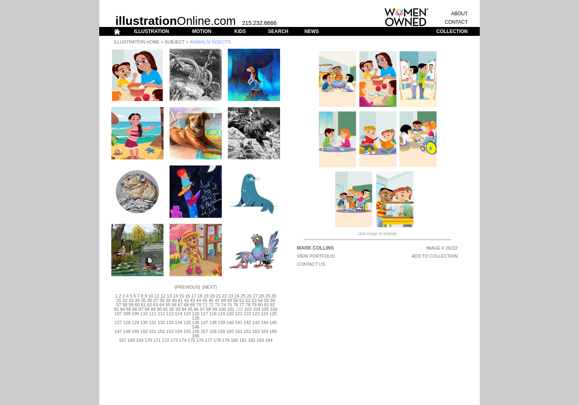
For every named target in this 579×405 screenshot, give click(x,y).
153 (170, 331)
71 (205, 304)
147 (118, 331)
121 (238, 313)
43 (192, 300)
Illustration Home (137, 41)
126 (195, 318)
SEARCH (278, 31)
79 (254, 304)
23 (230, 295)
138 (213, 322)
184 (268, 340)
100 (222, 309)
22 (224, 295)
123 (256, 313)
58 (125, 304)
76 (235, 304)
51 (241, 300)
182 (251, 340)
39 (168, 300)
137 (204, 322)
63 (155, 304)
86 (134, 309)
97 (202, 309)
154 (178, 331)
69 (192, 304)
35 (143, 300)
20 (212, 295)
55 (266, 300)
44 (198, 300)
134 (178, 322)
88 (147, 309)
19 (206, 295)
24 (236, 295)
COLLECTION (452, 31)
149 (135, 331)
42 (186, 300)
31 (118, 300)
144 (264, 322)
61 (143, 304)
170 (148, 340)
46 (211, 300)
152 (161, 331)
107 (118, 313)
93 (178, 309)
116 (195, 313)
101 (230, 309)
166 (195, 335)
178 (217, 340)
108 (126, 313)
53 (254, 300)
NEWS (311, 31)
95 (190, 309)
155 (186, 331)
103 (248, 309)
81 (266, 304)
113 (170, 313)
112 (161, 313)
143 (256, 322)
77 (241, 304)
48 (223, 300)
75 (229, 304)
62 (149, 304)
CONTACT (456, 22)
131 (152, 322)
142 (247, 322)
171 (156, 340)
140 (230, 322)
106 (273, 309)
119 (221, 313)
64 (162, 304)
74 (223, 304)
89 (153, 309)
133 (170, 322)
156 (195, 331)
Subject (175, 41)
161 (238, 331)
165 (273, 331)
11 (156, 295)
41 (180, 300)
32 (125, 300)
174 (182, 340)
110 (143, 313)
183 (260, 340)
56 (272, 300)
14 (175, 295)
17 (193, 295)
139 (221, 322)
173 (174, 340)
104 (256, 309)
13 (169, 295)
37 (155, 300)
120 (230, 313)
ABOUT (459, 14)
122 (247, 313)
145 (273, 322)
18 (200, 295)
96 (196, 309)
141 (238, 322)
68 (186, 304)
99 (214, 309)
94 (184, 309)
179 (225, 340)
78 (248, 304)
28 (261, 295)
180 (234, 340)
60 (137, 304)
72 (211, 304)
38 (162, 300)
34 (137, 300)
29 (267, 295)
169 (139, 340)
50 (235, 300)
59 (131, 304)
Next (209, 287)
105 (265, 309)
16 (187, 295)
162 (247, 331)
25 (243, 295)
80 (260, 304)
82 (272, 304)
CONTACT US (311, 264)
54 (260, 300)
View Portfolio (316, 256)
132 (161, 322)
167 (122, 340)
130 (143, 322)
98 (208, 309)
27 (255, 295)
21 (218, 295)
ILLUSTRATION (151, 31)
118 (213, 313)
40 (174, 300)
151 (152, 331)
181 (243, 340)
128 (126, 322)
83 (116, 309)
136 (195, 322)
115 (186, 313)
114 (178, 313)
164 (264, 331)
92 (171, 309)
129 (135, 322)
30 (273, 295)
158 (213, 331)
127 (118, 322)
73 (217, 304)
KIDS (240, 31)
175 (191, 340)
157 (204, 331)
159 (221, 331)
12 (163, 295)
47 (217, 300)
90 (159, 309)
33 (131, 300)
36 (149, 300)
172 (165, 340)
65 (168, 304)
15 (181, 295)
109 (135, 313)
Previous (187, 287)
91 (165, 309)
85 (128, 309)
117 (204, 313)
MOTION (201, 31)
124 (264, 313)
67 (180, 304)
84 (122, 309)
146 (195, 326)
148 (126, 331)
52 (248, 300)
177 (208, 340)
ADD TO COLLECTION (434, 256)
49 (229, 300)
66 (174, 304)
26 (249, 295)
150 (143, 331)
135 (186, 322)
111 (152, 313)
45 (205, 300)
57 (118, 304)
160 (230, 331)
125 (273, 313)
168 (131, 340)
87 (141, 309)
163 (256, 331)
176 (200, 340)
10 (150, 295)
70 (198, 304)
